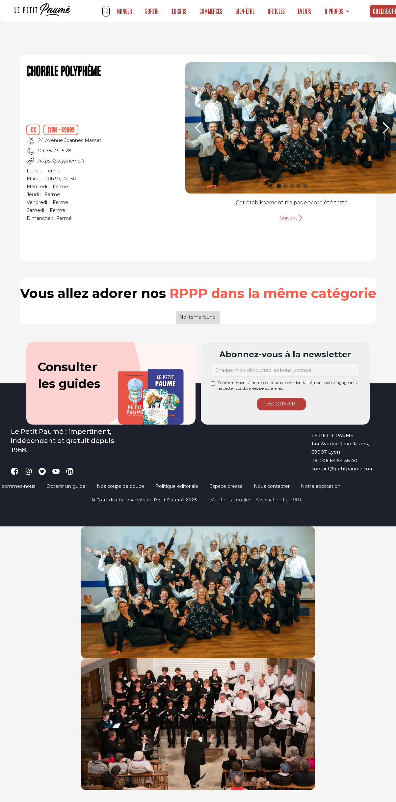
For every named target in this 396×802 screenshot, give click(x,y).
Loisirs (179, 11)
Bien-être (244, 11)
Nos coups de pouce (120, 486)
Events (304, 11)
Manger (124, 11)
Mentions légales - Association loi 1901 (255, 500)
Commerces (210, 11)
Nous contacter (272, 486)
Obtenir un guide (66, 486)
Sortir (152, 11)
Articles (276, 11)
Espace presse (226, 486)
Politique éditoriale (176, 486)
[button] (337, 11)
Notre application (320, 486)
